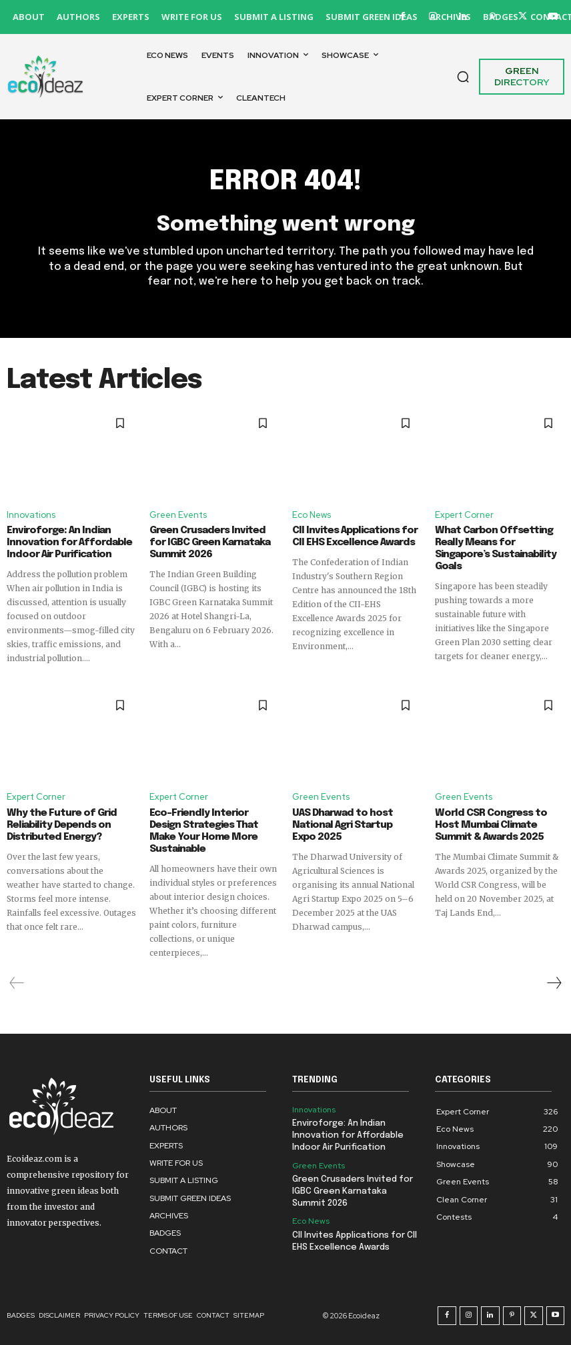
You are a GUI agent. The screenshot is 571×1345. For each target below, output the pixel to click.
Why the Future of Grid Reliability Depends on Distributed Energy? (62, 825)
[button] (463, 77)
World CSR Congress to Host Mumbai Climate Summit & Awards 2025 (491, 825)
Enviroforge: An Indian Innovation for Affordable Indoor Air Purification (69, 542)
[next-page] (553, 983)
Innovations (31, 514)
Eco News (311, 514)
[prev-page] (17, 983)
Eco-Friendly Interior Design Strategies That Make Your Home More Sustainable (203, 831)
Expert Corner (464, 514)
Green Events (178, 514)
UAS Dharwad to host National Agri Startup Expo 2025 (342, 825)
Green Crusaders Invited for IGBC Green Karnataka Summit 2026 (209, 542)
